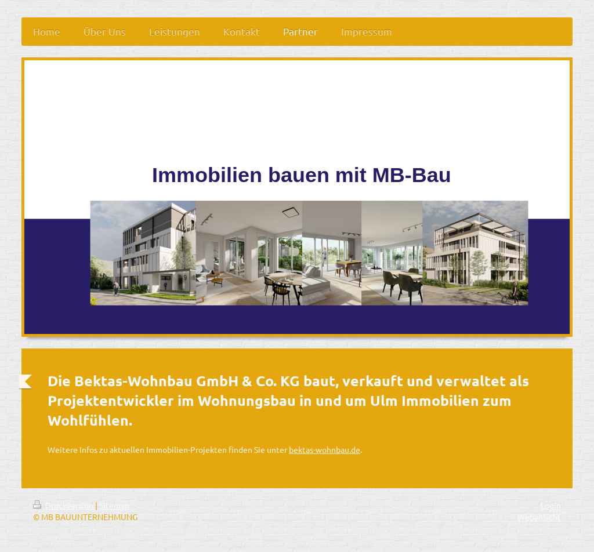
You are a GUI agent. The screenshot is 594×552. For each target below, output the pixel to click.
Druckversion (64, 505)
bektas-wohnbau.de (324, 449)
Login (551, 505)
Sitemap (114, 505)
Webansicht (539, 516)
